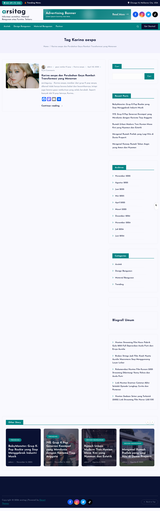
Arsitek (7, 30)
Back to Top (149, 505)
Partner (59, 30)
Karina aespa (79, 70)
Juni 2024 (119, 239)
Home (46, 50)
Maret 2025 (120, 213)
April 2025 (120, 206)
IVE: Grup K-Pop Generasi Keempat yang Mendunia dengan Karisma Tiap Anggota (60, 453)
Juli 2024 (119, 233)
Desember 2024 (122, 219)
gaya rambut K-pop (63, 70)
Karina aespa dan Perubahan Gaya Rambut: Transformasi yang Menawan (84, 50)
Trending (119, 288)
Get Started (149, 30)
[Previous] (148, 425)
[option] (23, 451)
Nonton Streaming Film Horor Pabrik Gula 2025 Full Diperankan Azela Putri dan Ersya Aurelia (132, 349)
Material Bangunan (43, 30)
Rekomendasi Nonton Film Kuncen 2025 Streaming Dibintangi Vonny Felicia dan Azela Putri (132, 376)
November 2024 (122, 226)
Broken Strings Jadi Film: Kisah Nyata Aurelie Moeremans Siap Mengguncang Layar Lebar (131, 362)
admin (47, 70)
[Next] (152, 425)
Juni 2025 (119, 192)
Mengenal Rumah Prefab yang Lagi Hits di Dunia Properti (137, 456)
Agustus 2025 (121, 186)
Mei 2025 (119, 199)
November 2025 (122, 179)
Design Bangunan (22, 30)
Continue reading (52, 109)
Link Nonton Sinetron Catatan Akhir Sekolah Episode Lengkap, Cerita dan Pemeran (131, 389)
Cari (117, 70)
